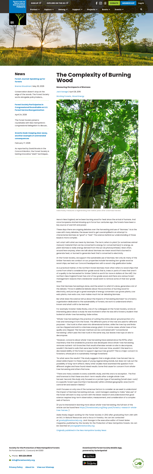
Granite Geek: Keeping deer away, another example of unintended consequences (31, 136)
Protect (33, 9)
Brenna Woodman (23, 86)
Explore (48, 9)
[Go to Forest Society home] (17, 12)
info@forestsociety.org (23, 460)
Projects (91, 9)
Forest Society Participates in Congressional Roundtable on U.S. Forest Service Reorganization (31, 107)
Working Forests (63, 96)
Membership (128, 3)
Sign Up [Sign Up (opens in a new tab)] (34, 3)
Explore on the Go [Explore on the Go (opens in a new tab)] (56, 3)
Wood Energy (78, 96)
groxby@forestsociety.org (70, 420)
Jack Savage (62, 91)
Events (118, 9)
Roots (105, 9)
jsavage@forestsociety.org (82, 425)
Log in (141, 3)
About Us (29, 467)
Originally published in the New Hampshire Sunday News (81, 430)
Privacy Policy (16, 467)
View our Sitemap (45, 467)
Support (76, 9)
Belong (62, 9)
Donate (114, 3)
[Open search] (141, 9)
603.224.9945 (25, 455)
